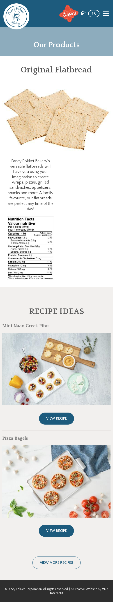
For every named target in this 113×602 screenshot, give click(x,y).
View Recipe (56, 418)
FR (94, 14)
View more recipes (56, 563)
